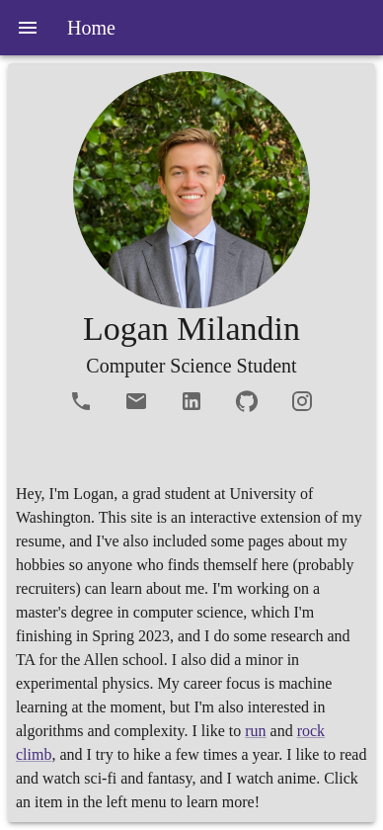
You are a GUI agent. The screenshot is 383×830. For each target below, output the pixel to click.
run (255, 730)
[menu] (27, 27)
